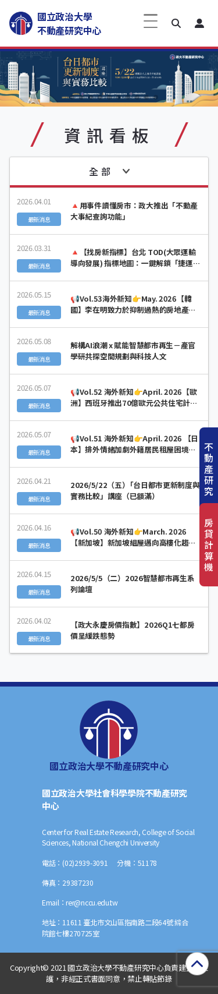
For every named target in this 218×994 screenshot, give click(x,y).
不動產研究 (208, 469)
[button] (176, 23)
